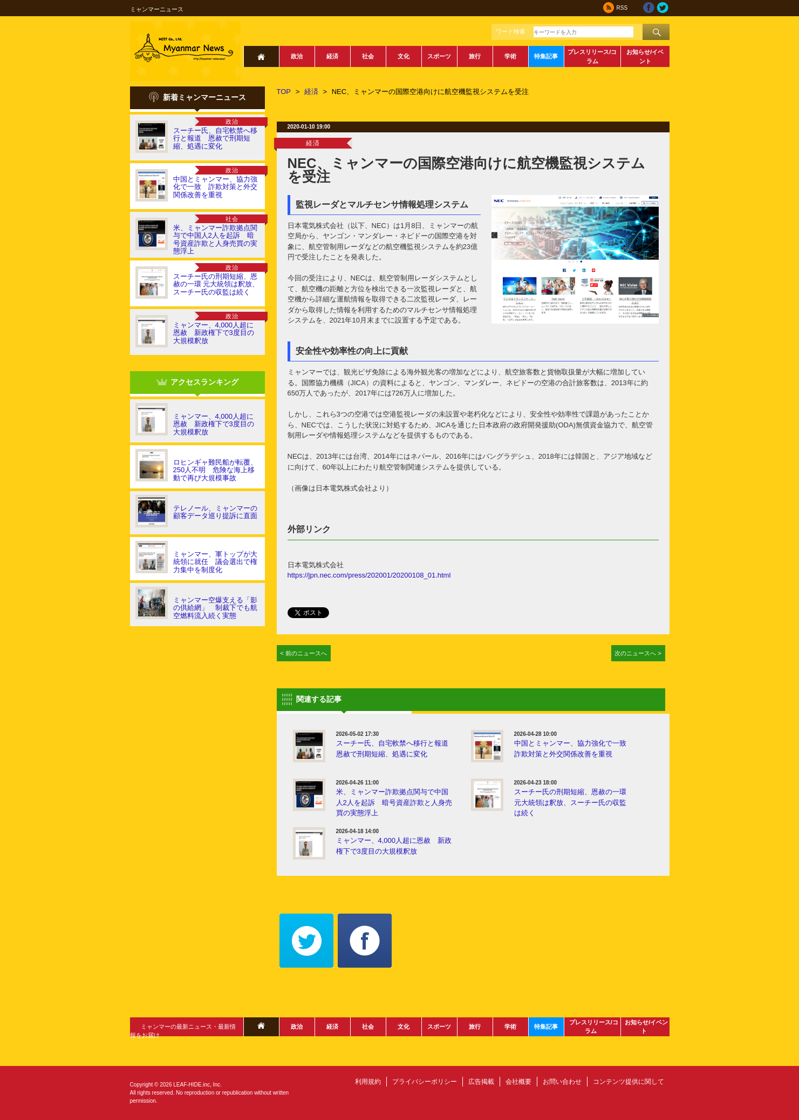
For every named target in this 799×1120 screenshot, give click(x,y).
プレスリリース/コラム (592, 56)
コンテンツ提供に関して (628, 1081)
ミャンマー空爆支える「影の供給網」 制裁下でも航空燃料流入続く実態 (215, 608)
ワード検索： (513, 31)
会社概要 (518, 1081)
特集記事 (546, 56)
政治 (297, 56)
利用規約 (368, 1081)
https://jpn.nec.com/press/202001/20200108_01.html (369, 575)
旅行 (475, 56)
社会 (368, 56)
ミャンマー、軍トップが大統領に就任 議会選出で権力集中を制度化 (215, 562)
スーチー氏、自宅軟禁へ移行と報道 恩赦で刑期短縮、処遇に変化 (215, 138)
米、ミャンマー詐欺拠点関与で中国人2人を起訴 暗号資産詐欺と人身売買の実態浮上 (215, 239)
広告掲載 (481, 1081)
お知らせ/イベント (645, 56)
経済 (332, 56)
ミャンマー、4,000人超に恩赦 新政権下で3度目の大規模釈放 (213, 333)
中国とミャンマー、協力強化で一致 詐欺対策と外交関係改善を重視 (215, 187)
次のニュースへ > (637, 653)
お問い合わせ (562, 1081)
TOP (284, 92)
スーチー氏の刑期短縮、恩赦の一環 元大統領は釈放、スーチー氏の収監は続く (216, 284)
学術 (510, 56)
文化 (403, 56)
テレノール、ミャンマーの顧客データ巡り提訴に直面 (215, 512)
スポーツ (439, 56)
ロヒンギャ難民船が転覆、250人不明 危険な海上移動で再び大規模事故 (215, 470)
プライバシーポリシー (424, 1081)
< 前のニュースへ (303, 653)
